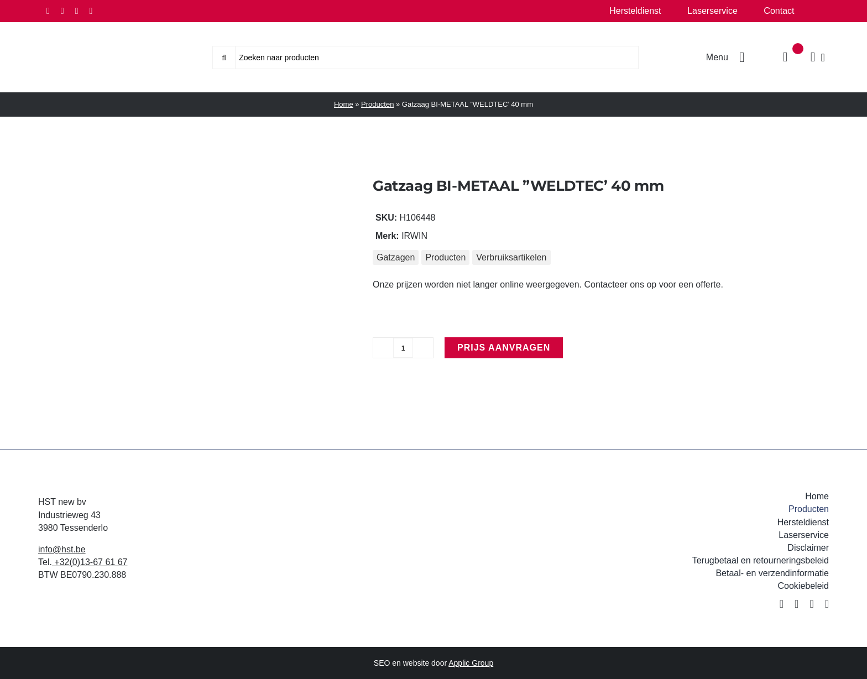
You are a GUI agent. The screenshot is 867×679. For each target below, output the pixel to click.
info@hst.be (62, 549)
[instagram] (77, 11)
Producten (377, 104)
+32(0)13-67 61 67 (90, 562)
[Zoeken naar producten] (425, 57)
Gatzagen (396, 257)
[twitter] (62, 11)
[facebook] (48, 11)
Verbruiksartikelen (511, 257)
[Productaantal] (403, 348)
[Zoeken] (224, 57)
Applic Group (470, 663)
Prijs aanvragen (503, 347)
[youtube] (90, 11)
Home (343, 104)
